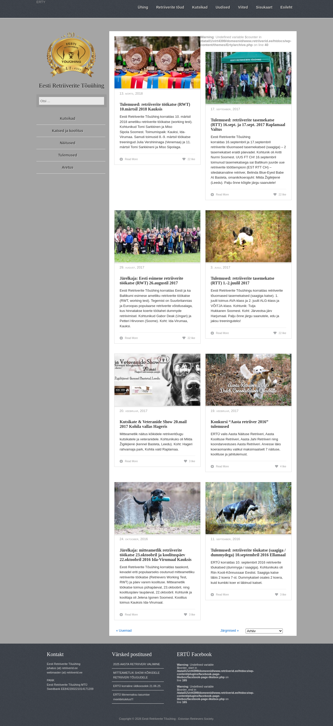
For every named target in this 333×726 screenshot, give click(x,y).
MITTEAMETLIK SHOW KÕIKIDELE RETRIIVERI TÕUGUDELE (136, 675)
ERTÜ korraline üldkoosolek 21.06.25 (137, 686)
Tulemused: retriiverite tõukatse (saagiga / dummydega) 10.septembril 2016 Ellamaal (248, 552)
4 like (283, 466)
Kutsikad (67, 118)
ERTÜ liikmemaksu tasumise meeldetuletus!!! (131, 697)
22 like (191, 159)
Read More (131, 159)
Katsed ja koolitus (67, 131)
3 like (192, 461)
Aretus (67, 167)
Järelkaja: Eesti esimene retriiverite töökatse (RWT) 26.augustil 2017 (151, 280)
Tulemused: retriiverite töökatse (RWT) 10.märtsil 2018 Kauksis (155, 106)
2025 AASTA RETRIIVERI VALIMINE (136, 664)
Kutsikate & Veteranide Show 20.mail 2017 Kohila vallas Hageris (153, 424)
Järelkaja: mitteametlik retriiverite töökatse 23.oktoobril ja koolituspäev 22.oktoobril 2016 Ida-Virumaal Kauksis (155, 555)
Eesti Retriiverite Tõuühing (71, 85)
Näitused (67, 143)
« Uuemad (124, 630)
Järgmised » (229, 630)
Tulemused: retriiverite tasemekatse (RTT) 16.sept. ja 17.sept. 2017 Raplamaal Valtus (248, 125)
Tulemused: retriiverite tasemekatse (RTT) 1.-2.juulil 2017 (242, 280)
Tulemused (67, 155)
